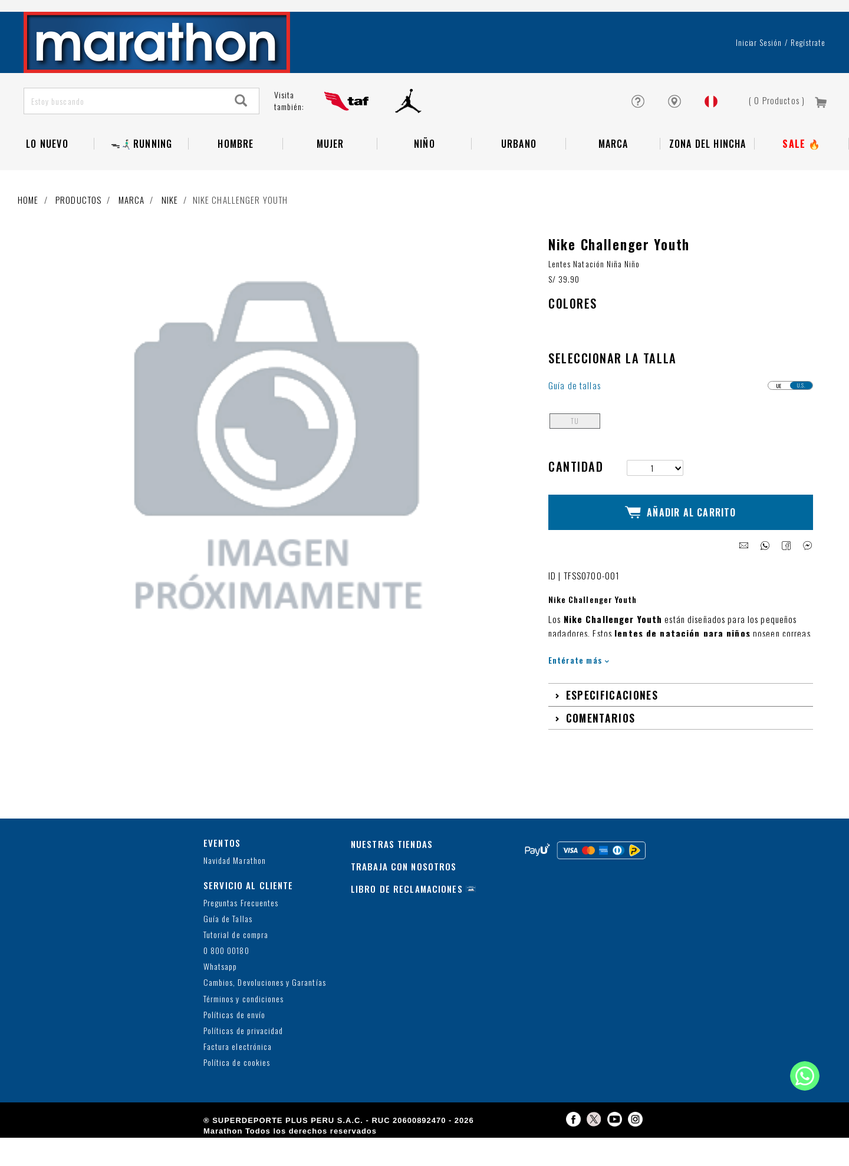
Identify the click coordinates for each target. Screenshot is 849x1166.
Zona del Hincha (707, 182)
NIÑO (424, 182)
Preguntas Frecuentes (240, 931)
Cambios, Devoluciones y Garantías (264, 1011)
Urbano (519, 182)
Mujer (330, 182)
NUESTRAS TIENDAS (392, 872)
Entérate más (578, 689)
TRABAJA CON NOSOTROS (404, 895)
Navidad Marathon (234, 889)
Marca (613, 182)
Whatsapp (220, 996)
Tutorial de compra (235, 963)
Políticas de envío (234, 1043)
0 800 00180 (226, 979)
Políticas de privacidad (243, 1059)
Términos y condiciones (243, 1027)
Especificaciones (612, 723)
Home (28, 238)
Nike (170, 238)
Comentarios (601, 746)
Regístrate (808, 81)
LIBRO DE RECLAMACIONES (407, 917)
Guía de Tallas (227, 947)
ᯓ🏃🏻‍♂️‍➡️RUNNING (142, 182)
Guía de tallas (574, 424)
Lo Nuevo (47, 182)
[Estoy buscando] (124, 140)
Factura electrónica (237, 1076)
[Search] (241, 139)
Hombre (236, 182)
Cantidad (575, 506)
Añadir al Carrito (680, 546)
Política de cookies (236, 1091)
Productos (78, 238)
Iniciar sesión (759, 81)
